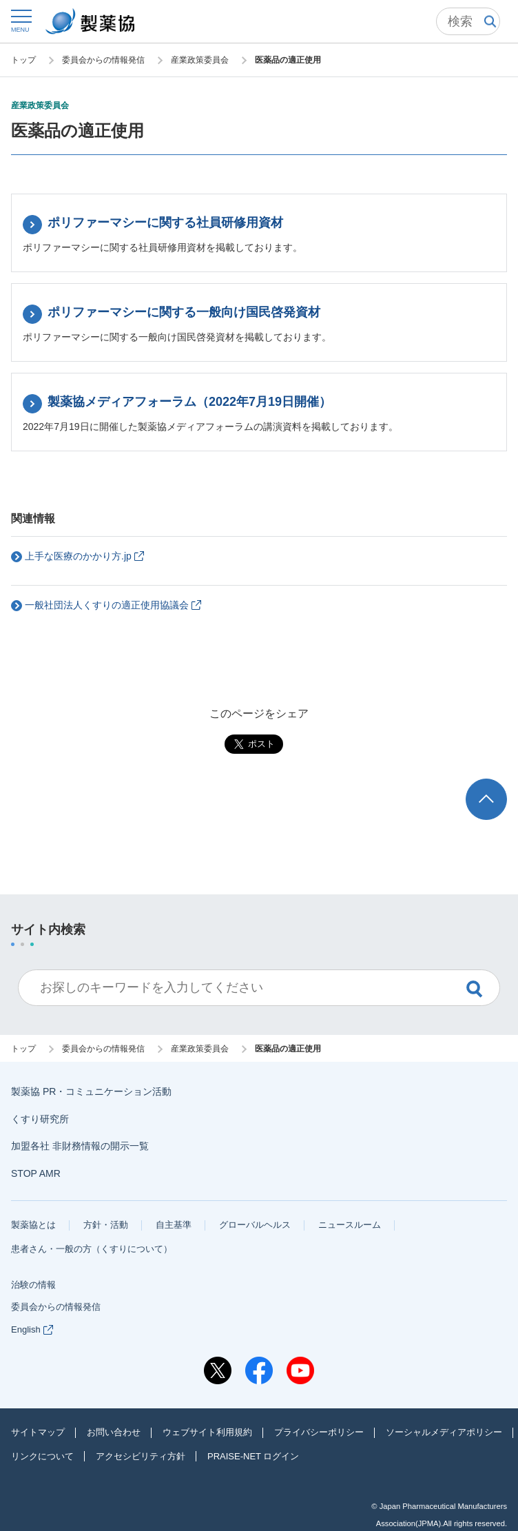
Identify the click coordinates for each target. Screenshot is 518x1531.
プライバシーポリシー (319, 1432)
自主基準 (173, 1225)
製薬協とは (33, 1225)
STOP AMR (36, 1173)
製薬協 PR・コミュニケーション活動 (91, 1091)
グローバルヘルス (255, 1225)
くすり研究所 (40, 1118)
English (32, 1329)
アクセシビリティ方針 (140, 1456)
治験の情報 (33, 1285)
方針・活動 (105, 1225)
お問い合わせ (114, 1432)
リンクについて (42, 1456)
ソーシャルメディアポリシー (444, 1432)
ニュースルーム (349, 1225)
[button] (20, 20)
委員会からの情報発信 (56, 1307)
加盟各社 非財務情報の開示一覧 (80, 1145)
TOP (499, 785)
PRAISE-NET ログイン (253, 1456)
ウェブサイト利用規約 (207, 1432)
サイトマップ (38, 1432)
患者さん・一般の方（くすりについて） (91, 1249)
